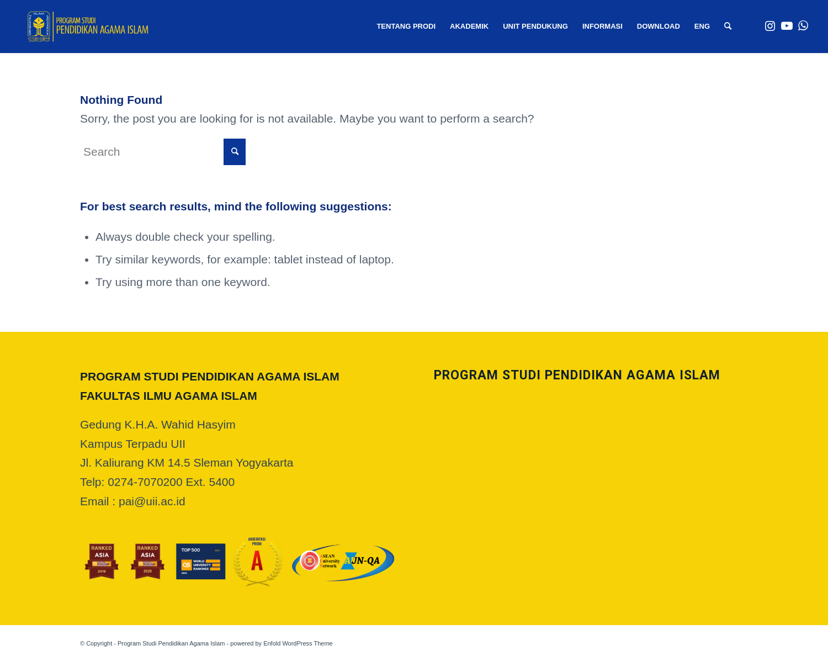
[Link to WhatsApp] (803, 26)
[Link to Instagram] (770, 26)
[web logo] (88, 26)
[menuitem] (406, 26)
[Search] (728, 26)
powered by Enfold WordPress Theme (281, 643)
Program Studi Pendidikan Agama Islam (171, 643)
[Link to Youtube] (786, 26)
